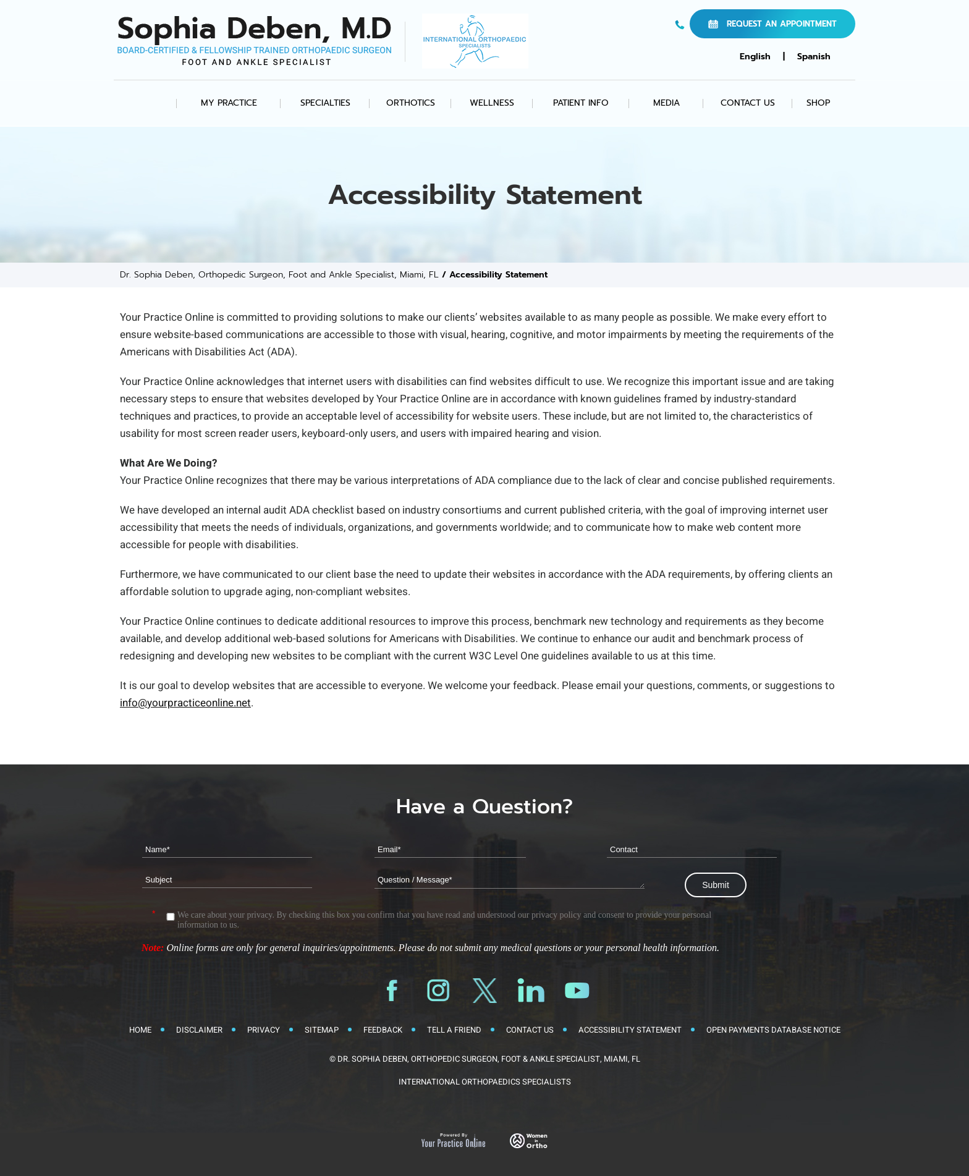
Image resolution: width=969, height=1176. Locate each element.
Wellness (492, 102)
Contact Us (748, 102)
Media (666, 102)
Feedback (382, 1030)
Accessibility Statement (630, 1030)
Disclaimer (199, 1030)
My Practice (229, 102)
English (755, 56)
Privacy (263, 1030)
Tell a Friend (454, 1030)
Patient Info (581, 102)
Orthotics (410, 102)
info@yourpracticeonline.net (185, 703)
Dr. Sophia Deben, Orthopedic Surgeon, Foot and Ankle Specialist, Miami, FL (279, 274)
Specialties (325, 102)
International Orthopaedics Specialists (485, 1082)
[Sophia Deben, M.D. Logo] (254, 41)
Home (151, 103)
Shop (818, 102)
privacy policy (556, 915)
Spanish (814, 56)
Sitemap (322, 1030)
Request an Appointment (782, 24)
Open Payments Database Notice (773, 1030)
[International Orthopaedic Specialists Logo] (475, 41)
